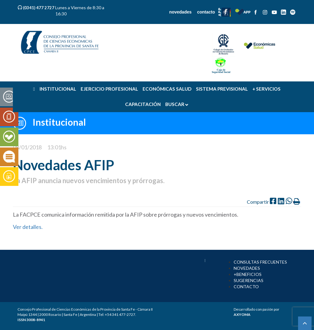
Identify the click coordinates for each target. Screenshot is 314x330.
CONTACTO (246, 286)
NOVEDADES (247, 268)
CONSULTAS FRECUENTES (260, 262)
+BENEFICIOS (248, 274)
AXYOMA (242, 314)
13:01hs (57, 147)
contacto (206, 12)
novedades (180, 12)
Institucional (59, 122)
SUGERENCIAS (248, 280)
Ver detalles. (28, 226)
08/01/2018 (27, 147)
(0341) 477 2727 (39, 7)
